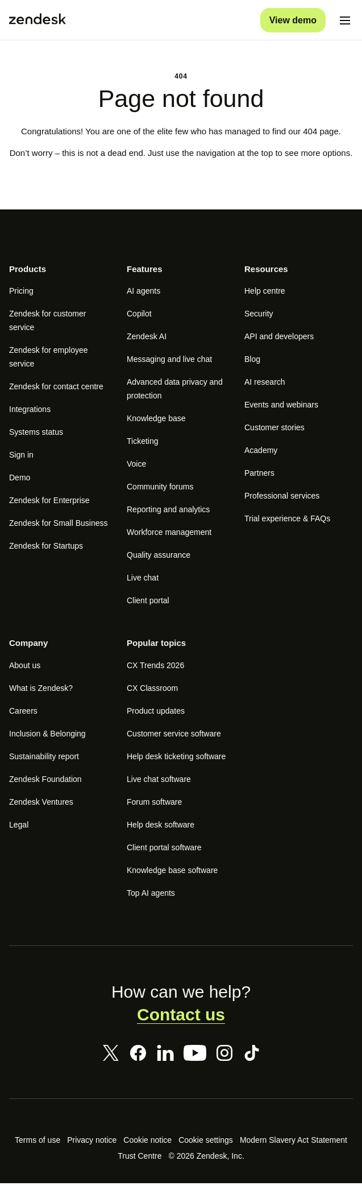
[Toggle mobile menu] (344, 20)
